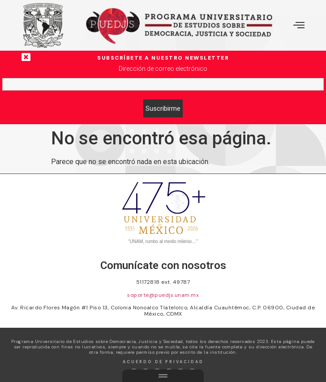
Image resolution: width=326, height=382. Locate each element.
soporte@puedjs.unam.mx (163, 295)
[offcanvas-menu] (299, 25)
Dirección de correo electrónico (163, 68)
